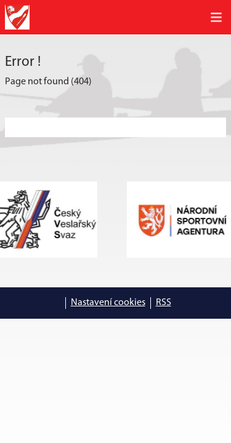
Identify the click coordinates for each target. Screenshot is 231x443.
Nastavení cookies (108, 303)
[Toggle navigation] (216, 17)
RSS (163, 303)
